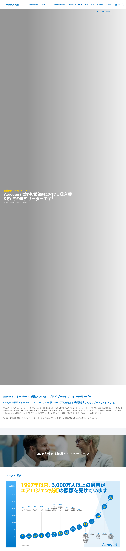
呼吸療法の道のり (60, 5)
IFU (98, 11)
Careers (108, 5)
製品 (86, 5)
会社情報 (100, 5)
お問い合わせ (106, 11)
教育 (92, 5)
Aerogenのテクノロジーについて (40, 5)
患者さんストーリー (75, 5)
